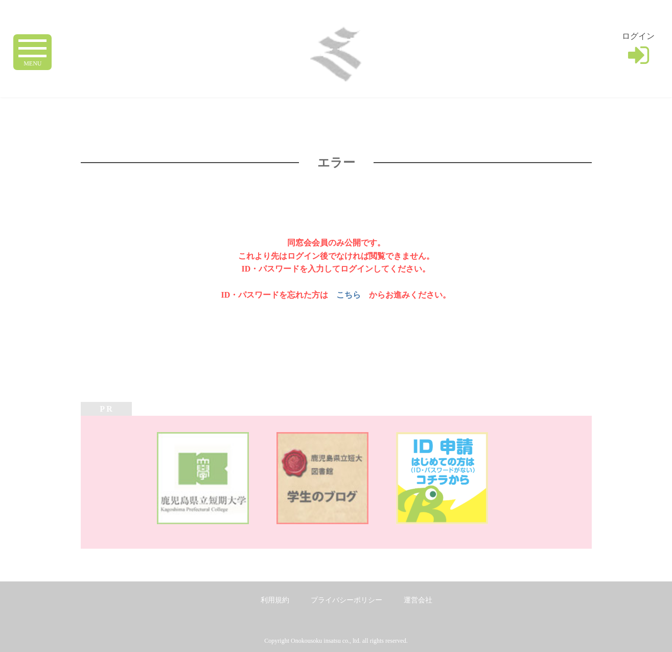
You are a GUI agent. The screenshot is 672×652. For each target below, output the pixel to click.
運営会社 (418, 600)
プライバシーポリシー (346, 600)
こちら (348, 294)
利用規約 (275, 600)
